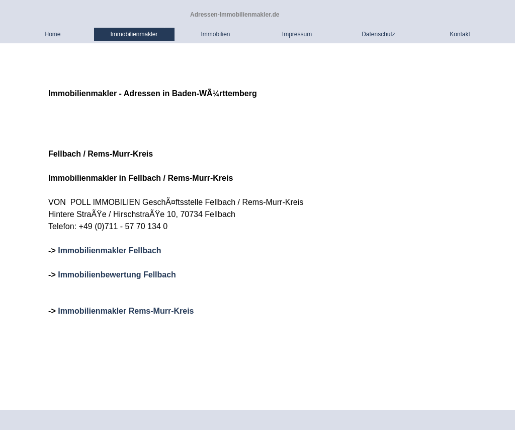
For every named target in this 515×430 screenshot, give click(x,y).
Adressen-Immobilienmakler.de (234, 14)
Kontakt (460, 34)
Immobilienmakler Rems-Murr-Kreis (126, 311)
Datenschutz (378, 34)
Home (52, 34)
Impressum (297, 34)
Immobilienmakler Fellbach (109, 250)
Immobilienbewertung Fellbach (117, 274)
